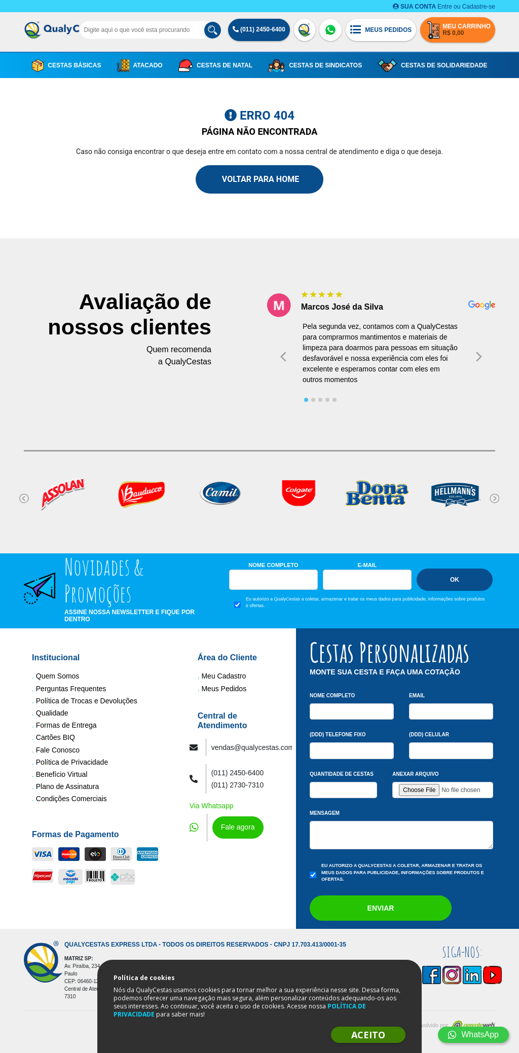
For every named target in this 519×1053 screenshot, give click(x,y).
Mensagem (325, 813)
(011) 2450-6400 (259, 29)
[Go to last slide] (283, 357)
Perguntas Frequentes (71, 689)
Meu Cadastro (223, 676)
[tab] (306, 400)
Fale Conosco (58, 750)
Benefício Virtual (62, 774)
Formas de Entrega (66, 725)
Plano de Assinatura (67, 786)
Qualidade (52, 713)
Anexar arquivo (415, 774)
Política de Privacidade (72, 762)
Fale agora (238, 827)
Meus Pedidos (223, 689)
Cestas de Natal (215, 65)
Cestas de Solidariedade (432, 65)
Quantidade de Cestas (342, 774)
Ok (454, 579)
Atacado (140, 65)
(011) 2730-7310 (237, 785)
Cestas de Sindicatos (315, 65)
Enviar (380, 908)
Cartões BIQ (55, 737)
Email (417, 695)
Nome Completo (273, 565)
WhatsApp (473, 1034)
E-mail (367, 565)
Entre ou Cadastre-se (444, 6)
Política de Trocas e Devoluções (86, 701)
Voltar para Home (259, 179)
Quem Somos (58, 676)
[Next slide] (479, 357)
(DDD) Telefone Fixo (338, 734)
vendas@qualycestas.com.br (257, 747)
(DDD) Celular (429, 734)
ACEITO (368, 1035)
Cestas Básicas (66, 65)
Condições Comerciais (71, 799)
